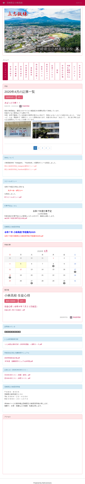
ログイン (79, 3)
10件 (22, 301)
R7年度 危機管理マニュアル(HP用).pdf (19, 361)
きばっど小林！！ (12, 103)
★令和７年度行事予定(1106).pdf (15, 218)
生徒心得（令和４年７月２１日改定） (21, 306)
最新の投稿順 (11, 301)
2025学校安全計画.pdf (12, 358)
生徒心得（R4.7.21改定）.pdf (14, 310)
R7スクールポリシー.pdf (12, 197)
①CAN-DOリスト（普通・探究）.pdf (17, 375)
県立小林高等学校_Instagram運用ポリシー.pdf (20, 166)
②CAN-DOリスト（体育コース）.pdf (17, 378)
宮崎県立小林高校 (15, 3)
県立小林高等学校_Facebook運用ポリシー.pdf (20, 169)
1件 (20, 97)
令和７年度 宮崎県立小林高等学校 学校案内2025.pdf (23, 236)
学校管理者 (24, 106)
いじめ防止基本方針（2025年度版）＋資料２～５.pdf (23, 344)
